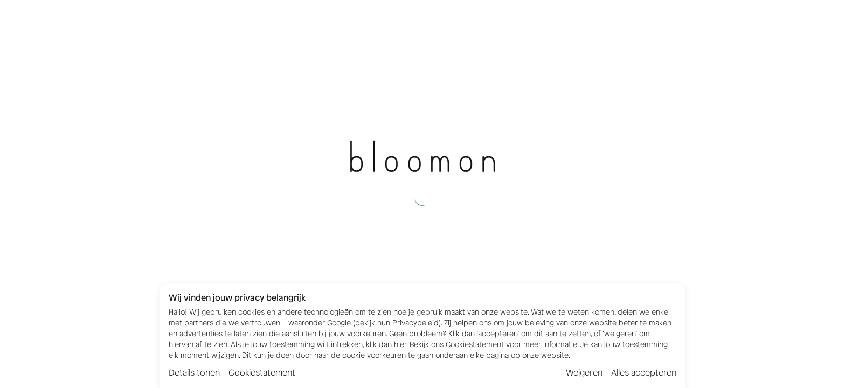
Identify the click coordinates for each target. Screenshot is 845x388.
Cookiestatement (261, 373)
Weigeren (584, 373)
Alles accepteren (643, 373)
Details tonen (194, 373)
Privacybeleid (415, 323)
